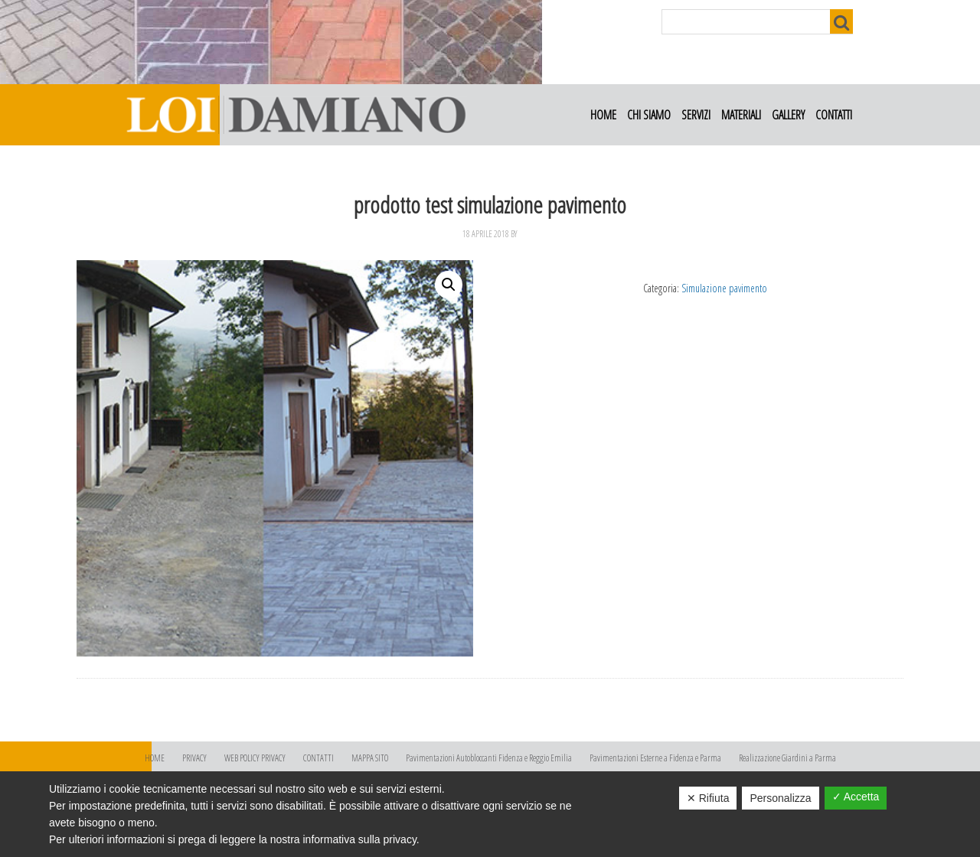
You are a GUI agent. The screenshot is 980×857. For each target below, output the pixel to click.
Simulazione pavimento (724, 288)
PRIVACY (194, 757)
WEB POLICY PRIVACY (255, 757)
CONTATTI (318, 757)
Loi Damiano (294, 115)
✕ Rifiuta (708, 798)
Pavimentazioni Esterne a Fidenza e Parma (655, 757)
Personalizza (780, 798)
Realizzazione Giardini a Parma (787, 757)
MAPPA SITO (369, 757)
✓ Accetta (856, 796)
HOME (155, 757)
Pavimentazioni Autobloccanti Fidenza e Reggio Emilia (489, 757)
